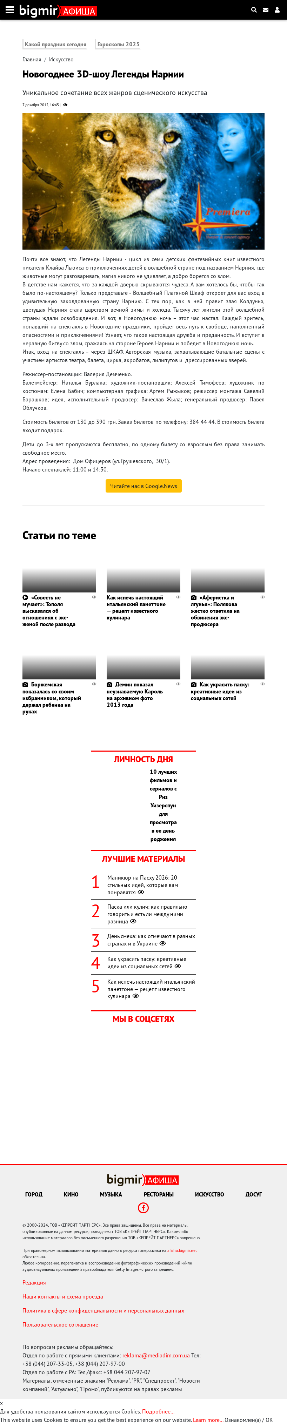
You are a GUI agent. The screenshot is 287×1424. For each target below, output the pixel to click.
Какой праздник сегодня (55, 44)
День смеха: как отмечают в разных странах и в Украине (151, 940)
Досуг (254, 1194)
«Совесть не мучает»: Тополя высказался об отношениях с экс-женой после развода (48, 611)
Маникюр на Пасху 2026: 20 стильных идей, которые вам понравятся (142, 885)
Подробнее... (158, 1411)
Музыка (111, 1194)
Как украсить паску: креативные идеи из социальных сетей (220, 691)
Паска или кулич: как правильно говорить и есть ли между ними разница (147, 914)
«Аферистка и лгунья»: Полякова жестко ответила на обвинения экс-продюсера (215, 611)
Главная (31, 59)
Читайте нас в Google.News (143, 485)
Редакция (34, 1282)
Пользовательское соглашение (60, 1324)
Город (33, 1194)
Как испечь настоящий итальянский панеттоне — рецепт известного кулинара (136, 607)
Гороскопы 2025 (119, 44)
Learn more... (208, 1419)
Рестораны (159, 1194)
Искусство (61, 59)
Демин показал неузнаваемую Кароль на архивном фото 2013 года (135, 694)
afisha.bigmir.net (182, 1250)
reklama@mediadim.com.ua (156, 1355)
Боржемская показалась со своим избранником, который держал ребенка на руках (51, 698)
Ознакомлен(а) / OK (249, 1419)
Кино (71, 1194)
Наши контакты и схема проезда (62, 1296)
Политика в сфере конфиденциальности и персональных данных (103, 1310)
